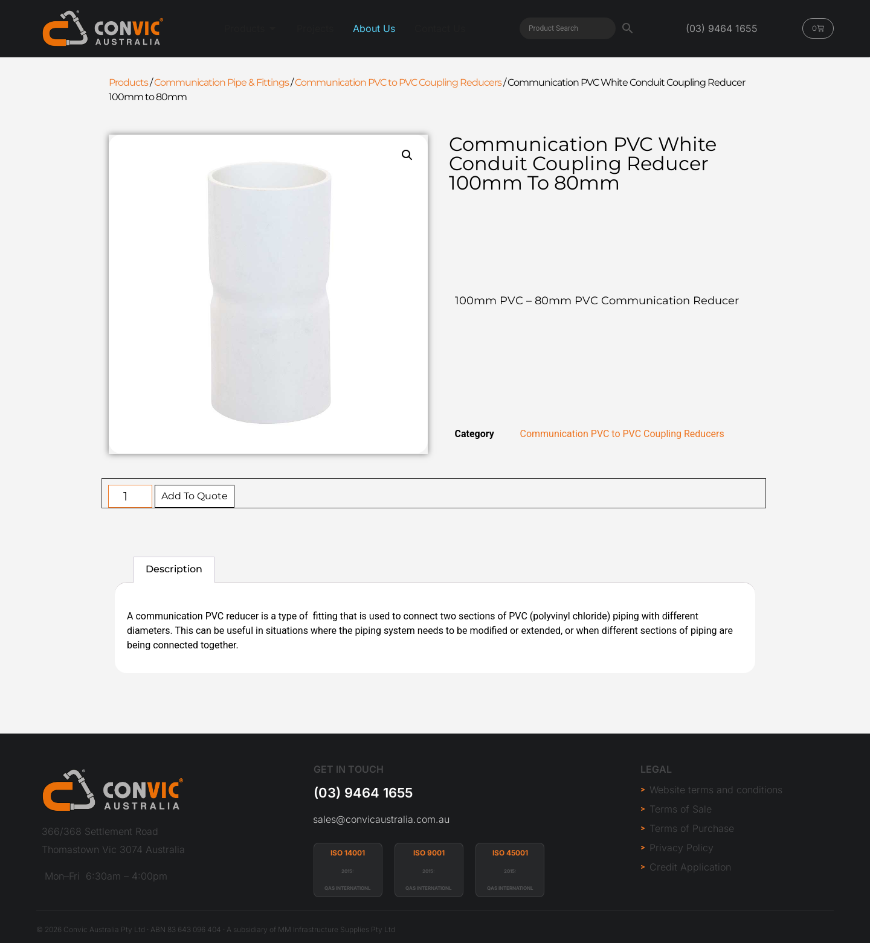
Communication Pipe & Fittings (221, 82)
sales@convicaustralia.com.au (381, 819)
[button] (407, 155)
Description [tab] (174, 569)
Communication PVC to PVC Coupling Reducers (398, 82)
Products (128, 82)
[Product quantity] (130, 496)
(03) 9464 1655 (363, 793)
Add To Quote (194, 496)
